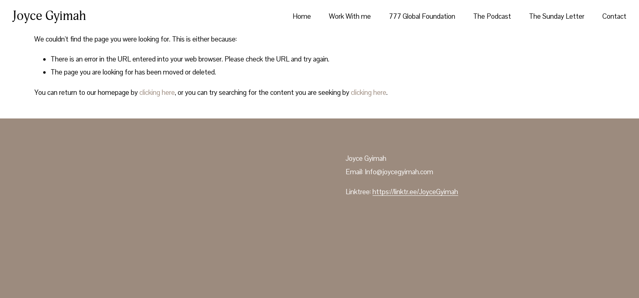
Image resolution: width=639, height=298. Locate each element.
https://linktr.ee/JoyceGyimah (415, 191)
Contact (614, 16)
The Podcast (492, 16)
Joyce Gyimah (49, 16)
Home (302, 16)
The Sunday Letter (556, 16)
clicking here (157, 92)
